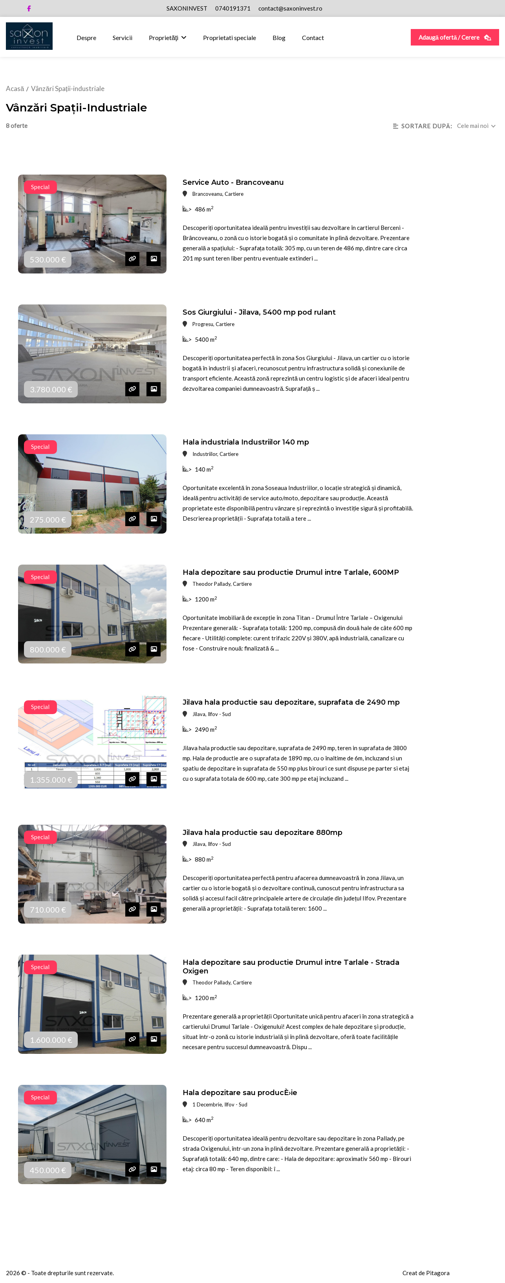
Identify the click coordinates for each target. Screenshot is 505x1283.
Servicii (122, 37)
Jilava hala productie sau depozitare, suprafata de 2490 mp (291, 702)
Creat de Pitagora (426, 1272)
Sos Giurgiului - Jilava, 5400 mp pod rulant (259, 312)
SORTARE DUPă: (422, 125)
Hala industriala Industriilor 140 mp (246, 442)
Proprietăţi (163, 37)
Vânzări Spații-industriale (67, 88)
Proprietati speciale (229, 37)
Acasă (15, 88)
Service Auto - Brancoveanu (233, 182)
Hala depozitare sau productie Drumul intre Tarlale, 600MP (291, 572)
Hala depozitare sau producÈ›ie (240, 1092)
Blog (279, 37)
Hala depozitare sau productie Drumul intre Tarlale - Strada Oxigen (291, 966)
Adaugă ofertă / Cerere (455, 37)
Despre (86, 37)
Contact (313, 37)
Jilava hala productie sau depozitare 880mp (262, 832)
